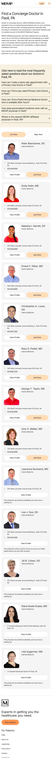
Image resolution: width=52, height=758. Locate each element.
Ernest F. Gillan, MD (32, 266)
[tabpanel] (26, 414)
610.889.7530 (12, 371)
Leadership (6, 744)
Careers (4, 753)
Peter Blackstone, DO (33, 143)
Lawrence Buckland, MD (35, 469)
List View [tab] (13, 134)
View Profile (15, 175)
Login (41, 3)
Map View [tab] (38, 134)
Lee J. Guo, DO (30, 512)
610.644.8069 (12, 209)
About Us (5, 739)
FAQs (3, 735)
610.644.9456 (12, 168)
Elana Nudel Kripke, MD (34, 606)
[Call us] (36, 3)
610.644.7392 (12, 331)
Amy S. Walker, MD (32, 429)
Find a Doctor (10, 722)
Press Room (6, 749)
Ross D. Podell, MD (32, 348)
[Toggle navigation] (49, 3)
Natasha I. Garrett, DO (33, 226)
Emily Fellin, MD (30, 185)
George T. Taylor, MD (33, 388)
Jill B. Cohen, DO (31, 560)
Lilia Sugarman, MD (32, 651)
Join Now (37, 175)
